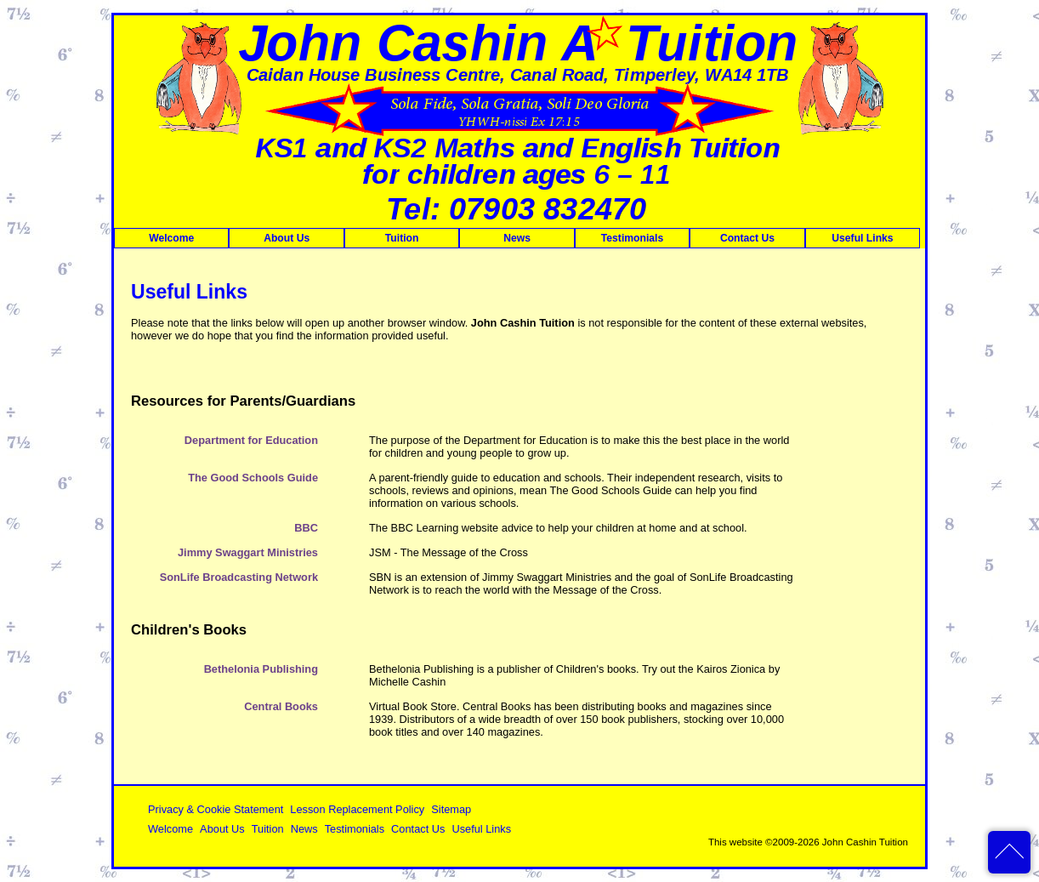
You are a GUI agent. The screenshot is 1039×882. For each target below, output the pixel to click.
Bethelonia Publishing (261, 669)
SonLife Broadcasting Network (239, 577)
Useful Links (862, 238)
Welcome (171, 238)
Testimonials (632, 238)
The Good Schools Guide (253, 477)
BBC (306, 527)
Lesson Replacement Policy (357, 809)
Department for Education (251, 440)
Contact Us (747, 238)
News (517, 238)
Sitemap (451, 809)
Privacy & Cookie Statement (215, 809)
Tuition (402, 238)
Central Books (281, 706)
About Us (286, 238)
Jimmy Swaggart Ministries (248, 552)
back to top (1009, 852)
